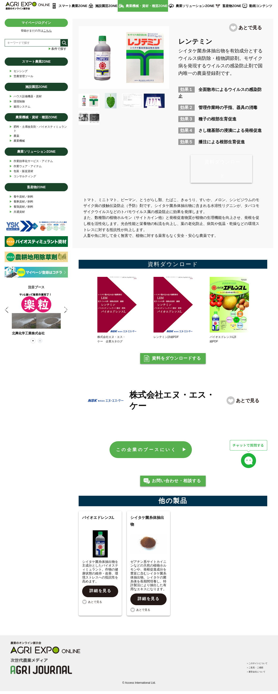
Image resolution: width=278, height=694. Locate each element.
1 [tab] (32, 340)
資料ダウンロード (223, 168)
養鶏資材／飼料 (21, 207)
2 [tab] (39, 340)
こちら (47, 30)
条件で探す (57, 49)
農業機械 (17, 141)
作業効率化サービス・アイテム (31, 161)
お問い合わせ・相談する (176, 486)
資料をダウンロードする (176, 360)
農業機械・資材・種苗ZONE (147, 6)
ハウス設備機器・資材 (25, 96)
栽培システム (19, 107)
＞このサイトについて (253, 663)
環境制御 (17, 102)
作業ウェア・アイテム (25, 166)
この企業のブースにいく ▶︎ (152, 453)
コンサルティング (22, 176)
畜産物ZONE (231, 6)
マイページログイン (36, 23)
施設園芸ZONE (106, 6)
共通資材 (17, 212)
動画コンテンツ (260, 6)
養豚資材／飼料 (21, 202)
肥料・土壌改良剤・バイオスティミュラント (38, 128)
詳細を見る (100, 597)
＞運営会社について (252, 674)
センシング (18, 71)
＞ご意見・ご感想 (250, 668)
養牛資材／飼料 (21, 197)
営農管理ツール (21, 76)
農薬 (14, 136)
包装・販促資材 (21, 171)
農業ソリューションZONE (195, 6)
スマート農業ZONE (73, 6)
